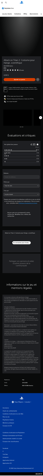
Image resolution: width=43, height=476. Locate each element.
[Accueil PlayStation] (21, 2)
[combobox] (21, 177)
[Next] (40, 117)
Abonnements (34, 14)
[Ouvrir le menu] (2, 2)
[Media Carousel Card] (17, 118)
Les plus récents (7, 14)
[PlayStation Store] (8, 8)
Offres (25, 14)
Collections (17, 14)
